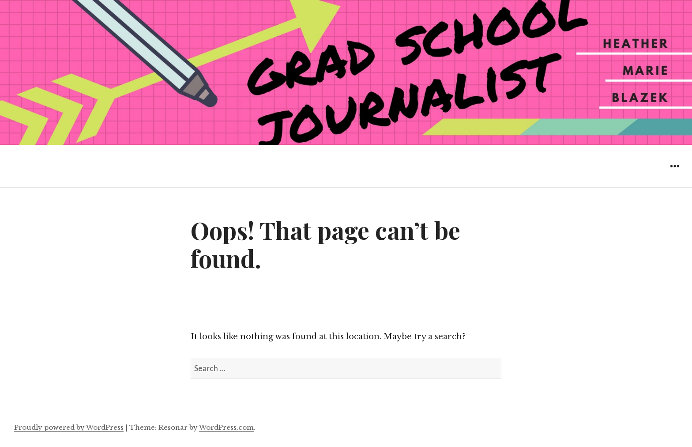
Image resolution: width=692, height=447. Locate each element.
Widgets (674, 172)
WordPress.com (226, 427)
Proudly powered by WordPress (69, 427)
